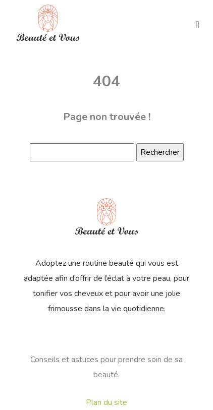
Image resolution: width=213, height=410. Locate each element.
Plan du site (106, 402)
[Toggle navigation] (197, 24)
